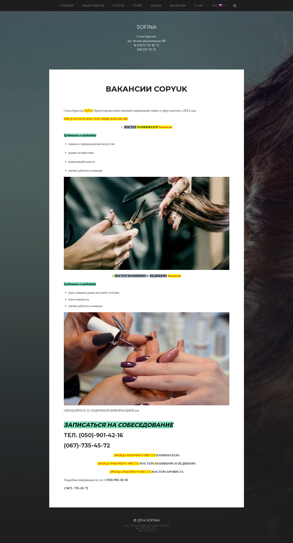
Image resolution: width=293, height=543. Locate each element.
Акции (156, 5)
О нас (198, 5)
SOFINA (146, 27)
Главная (67, 5)
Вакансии (178, 5)
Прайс (138, 5)
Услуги (118, 5)
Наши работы (93, 5)
